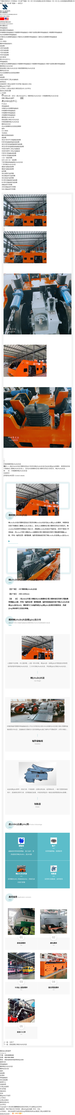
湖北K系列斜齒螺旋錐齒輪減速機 (13, 146)
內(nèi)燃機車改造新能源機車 (10, 73)
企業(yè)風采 (10, 88)
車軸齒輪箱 (4, 28)
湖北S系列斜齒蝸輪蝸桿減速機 (12, 144)
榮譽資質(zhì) (20, 88)
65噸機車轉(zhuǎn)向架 (50, 96)
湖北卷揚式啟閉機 (8, 178)
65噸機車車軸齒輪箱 (7, 32)
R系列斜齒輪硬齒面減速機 (10, 142)
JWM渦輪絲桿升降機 (9, 187)
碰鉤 (1, 39)
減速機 (2, 46)
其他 (29, 84)
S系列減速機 (4, 48)
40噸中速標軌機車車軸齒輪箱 (38, 32)
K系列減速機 (4, 50)
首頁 (13, 96)
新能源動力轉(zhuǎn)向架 (8, 68)
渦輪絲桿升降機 (7, 184)
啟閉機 (4, 171)
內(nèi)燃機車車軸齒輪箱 (8, 34)
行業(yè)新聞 (10, 84)
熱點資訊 (25, 84)
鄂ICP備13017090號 (13, 1109)
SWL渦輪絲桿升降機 (8, 189)
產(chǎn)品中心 (5, 59)
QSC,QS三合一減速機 (9, 160)
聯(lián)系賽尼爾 (5, 91)
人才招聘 (3, 93)
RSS (34, 1109)
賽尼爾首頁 (4, 25)
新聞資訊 (3, 82)
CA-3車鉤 (3, 41)
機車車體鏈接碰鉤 (8, 135)
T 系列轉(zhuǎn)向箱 (9, 164)
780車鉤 (4, 133)
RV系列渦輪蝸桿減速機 (9, 180)
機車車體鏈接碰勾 (6, 43)
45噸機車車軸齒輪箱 (8, 115)
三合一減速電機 (7, 158)
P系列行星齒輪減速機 (9, 153)
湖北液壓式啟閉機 (8, 173)
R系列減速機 (4, 55)
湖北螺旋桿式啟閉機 (8, 176)
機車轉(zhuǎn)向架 (6, 66)
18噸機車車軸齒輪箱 (55, 32)
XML (38, 1109)
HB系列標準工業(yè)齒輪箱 (9, 79)
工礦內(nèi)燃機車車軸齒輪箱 (47, 37)
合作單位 (28, 88)
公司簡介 (3, 88)
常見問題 (18, 84)
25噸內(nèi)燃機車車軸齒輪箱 (27, 37)
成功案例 (3, 57)
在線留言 (7, 473)
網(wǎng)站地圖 (26, 1109)
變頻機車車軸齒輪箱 (7, 30)
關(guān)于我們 (5, 86)
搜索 (21, 98)
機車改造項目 (4, 70)
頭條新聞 (3, 84)
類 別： (7, 471)
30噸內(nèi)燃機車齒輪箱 (8, 37)
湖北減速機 (4, 1080)
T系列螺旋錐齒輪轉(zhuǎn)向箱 (12, 162)
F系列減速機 (4, 52)
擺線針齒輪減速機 (8, 167)
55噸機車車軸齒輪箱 (21, 32)
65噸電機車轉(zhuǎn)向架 (26, 68)
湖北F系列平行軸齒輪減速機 (11, 140)
